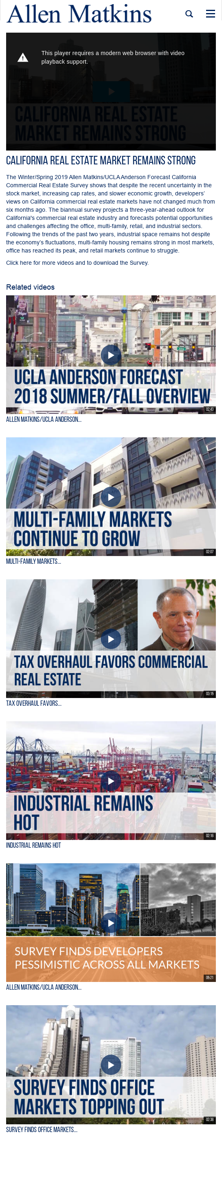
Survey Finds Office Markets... (42, 1130)
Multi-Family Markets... (33, 562)
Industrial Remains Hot (33, 846)
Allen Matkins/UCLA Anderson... (44, 420)
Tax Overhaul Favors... (34, 704)
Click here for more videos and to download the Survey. (78, 262)
